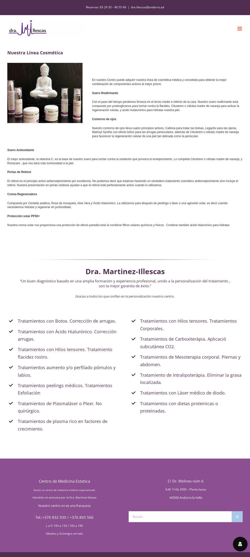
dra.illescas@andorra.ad (147, 7)
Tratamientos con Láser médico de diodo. (183, 393)
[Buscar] (237, 516)
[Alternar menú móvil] (240, 28)
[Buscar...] (180, 516)
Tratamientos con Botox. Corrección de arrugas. (67, 321)
